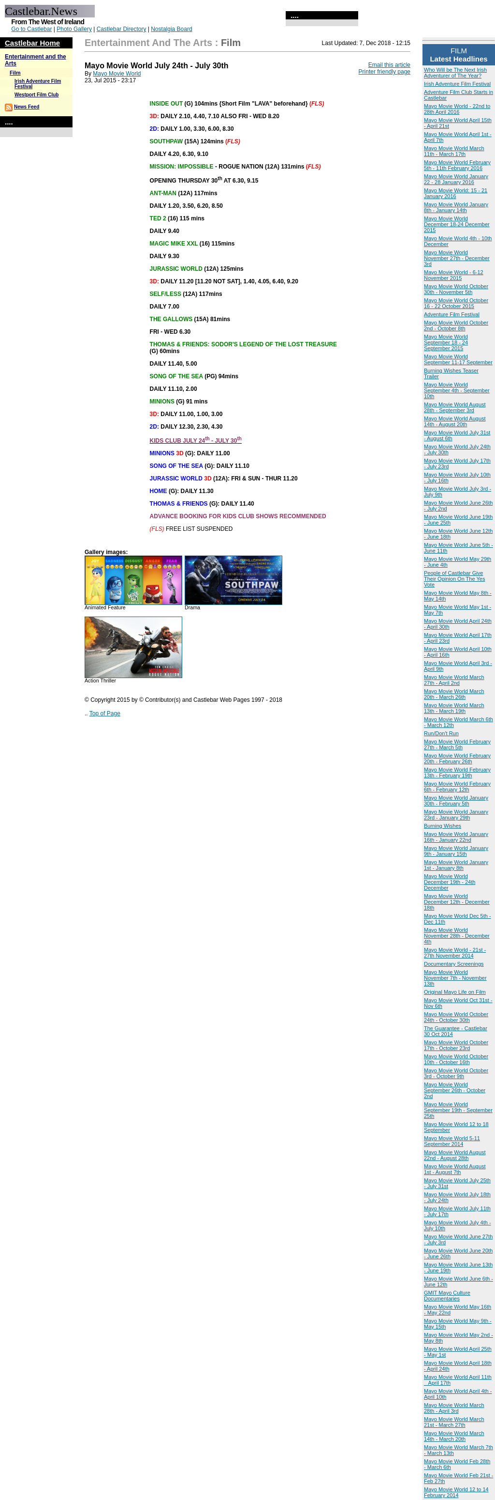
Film (15, 73)
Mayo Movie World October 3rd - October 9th (456, 1073)
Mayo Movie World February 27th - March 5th (457, 744)
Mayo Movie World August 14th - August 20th (455, 421)
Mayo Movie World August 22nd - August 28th (455, 1155)
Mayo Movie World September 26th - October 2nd (454, 1090)
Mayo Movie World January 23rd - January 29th (456, 814)
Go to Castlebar (31, 29)
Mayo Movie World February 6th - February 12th (457, 786)
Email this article (389, 65)
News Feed (26, 106)
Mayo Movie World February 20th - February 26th (457, 758)
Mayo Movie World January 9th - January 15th (456, 851)
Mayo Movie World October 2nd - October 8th (456, 325)
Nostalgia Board (171, 29)
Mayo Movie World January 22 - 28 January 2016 (456, 179)
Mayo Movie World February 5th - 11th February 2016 (457, 165)
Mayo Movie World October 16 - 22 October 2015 (456, 303)
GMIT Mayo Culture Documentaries (447, 1295)
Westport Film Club (36, 94)
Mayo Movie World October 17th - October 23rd (456, 1045)
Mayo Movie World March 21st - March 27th (454, 1422)
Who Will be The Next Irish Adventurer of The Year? (455, 72)
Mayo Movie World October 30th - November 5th (456, 289)
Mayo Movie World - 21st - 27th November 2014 (455, 953)
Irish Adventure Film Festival (457, 84)
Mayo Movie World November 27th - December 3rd (457, 258)
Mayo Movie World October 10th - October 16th (456, 1059)
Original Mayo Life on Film (455, 992)
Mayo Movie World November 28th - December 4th (457, 935)
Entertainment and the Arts (148, 42)
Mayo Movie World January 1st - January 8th (456, 865)
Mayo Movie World (117, 73)
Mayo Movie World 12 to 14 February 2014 (456, 1492)
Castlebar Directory (121, 29)
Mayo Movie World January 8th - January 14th (456, 207)
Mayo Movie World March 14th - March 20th (454, 1436)
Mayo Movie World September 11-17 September (458, 359)
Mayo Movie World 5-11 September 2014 (452, 1141)
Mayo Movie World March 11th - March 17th (454, 151)
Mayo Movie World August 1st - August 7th (455, 1169)
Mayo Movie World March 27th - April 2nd (454, 680)
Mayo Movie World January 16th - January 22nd (456, 837)
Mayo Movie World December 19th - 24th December (449, 882)
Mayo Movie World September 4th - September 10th (457, 390)
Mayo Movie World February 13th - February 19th (457, 772)
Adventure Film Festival (452, 314)
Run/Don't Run (441, 733)
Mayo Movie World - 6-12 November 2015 (453, 275)
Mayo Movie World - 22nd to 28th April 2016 (457, 109)
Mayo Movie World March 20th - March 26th (454, 694)
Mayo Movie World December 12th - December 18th (457, 902)
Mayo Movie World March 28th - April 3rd (454, 1408)
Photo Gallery (74, 29)
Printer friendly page (384, 71)
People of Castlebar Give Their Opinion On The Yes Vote (454, 579)
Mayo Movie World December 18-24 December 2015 (457, 224)
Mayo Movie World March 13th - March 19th (454, 708)
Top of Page (104, 713)
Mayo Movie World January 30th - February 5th (456, 800)
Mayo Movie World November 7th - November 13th (455, 978)
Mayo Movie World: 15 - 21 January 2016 (455, 193)
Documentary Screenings (454, 964)
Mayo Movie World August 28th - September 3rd (455, 407)
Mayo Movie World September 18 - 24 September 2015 (446, 342)
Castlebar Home (32, 43)
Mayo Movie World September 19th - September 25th (458, 1110)
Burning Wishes (442, 826)
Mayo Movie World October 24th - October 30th (456, 1017)
